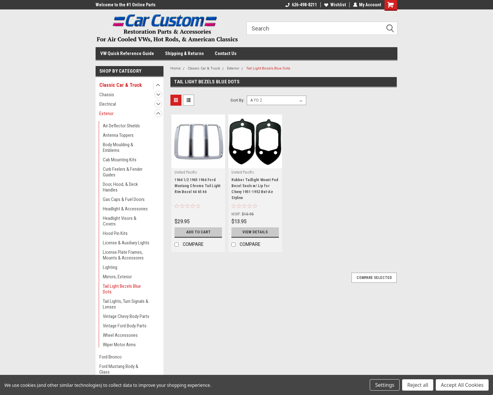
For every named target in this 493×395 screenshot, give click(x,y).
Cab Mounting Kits (119, 160)
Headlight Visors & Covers (119, 221)
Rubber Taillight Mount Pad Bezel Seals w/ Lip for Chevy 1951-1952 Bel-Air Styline (254, 189)
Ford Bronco (110, 357)
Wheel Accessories (120, 335)
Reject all (417, 384)
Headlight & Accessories (125, 209)
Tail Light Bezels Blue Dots (122, 289)
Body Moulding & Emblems (118, 147)
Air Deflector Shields (121, 126)
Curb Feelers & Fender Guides (122, 172)
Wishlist (335, 4)
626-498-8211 (301, 4)
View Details (255, 232)
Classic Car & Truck (120, 85)
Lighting (110, 267)
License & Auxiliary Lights (126, 243)
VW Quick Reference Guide (127, 53)
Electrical (107, 104)
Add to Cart (198, 232)
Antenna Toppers (118, 135)
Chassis (106, 94)
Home (175, 68)
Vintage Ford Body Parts (125, 326)
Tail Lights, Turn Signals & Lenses (125, 304)
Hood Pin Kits (115, 233)
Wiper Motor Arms (119, 345)
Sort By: (237, 100)
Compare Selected (374, 277)
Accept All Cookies (462, 384)
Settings (384, 384)
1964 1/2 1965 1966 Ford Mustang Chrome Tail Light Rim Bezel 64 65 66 (197, 186)
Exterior (106, 113)
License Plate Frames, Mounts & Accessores (123, 255)
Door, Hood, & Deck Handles (120, 187)
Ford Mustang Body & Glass (118, 369)
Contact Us (225, 53)
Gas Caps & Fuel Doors (124, 199)
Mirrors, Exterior (117, 277)
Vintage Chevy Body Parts (126, 316)
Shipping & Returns (184, 53)
